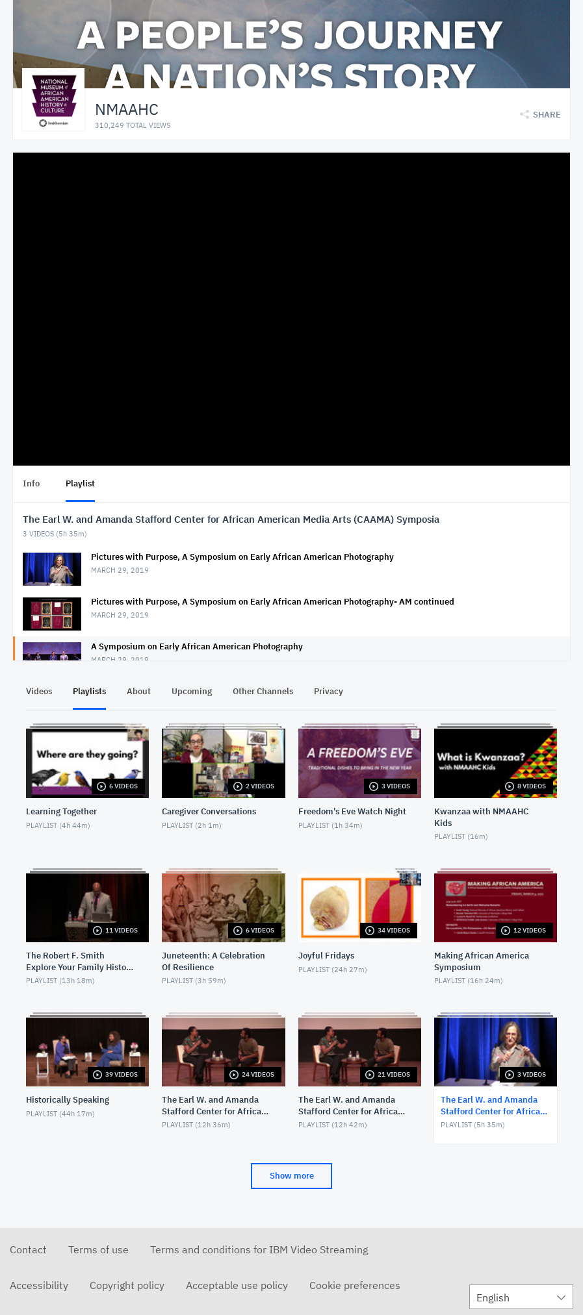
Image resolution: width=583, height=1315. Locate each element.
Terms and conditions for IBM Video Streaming (259, 1249)
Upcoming (192, 691)
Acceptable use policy (237, 1285)
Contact (28, 1249)
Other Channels (263, 691)
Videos (39, 691)
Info (31, 483)
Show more (292, 1175)
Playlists (89, 691)
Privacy (328, 691)
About (139, 691)
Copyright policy (127, 1285)
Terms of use (98, 1249)
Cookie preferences (354, 1285)
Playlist (80, 483)
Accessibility (39, 1285)
